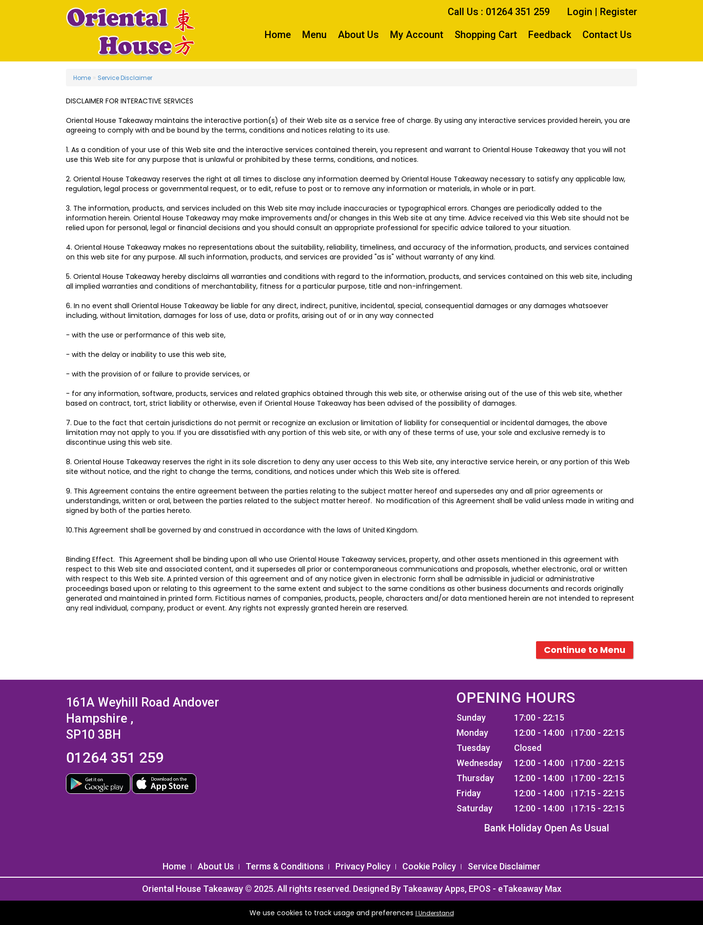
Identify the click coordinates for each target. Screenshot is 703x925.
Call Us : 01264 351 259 (499, 12)
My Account (416, 34)
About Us (358, 34)
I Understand (434, 913)
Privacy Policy (363, 866)
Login (579, 12)
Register (618, 12)
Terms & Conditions (285, 866)
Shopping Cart (486, 34)
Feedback (549, 34)
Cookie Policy (429, 866)
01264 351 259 (115, 757)
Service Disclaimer (125, 78)
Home (278, 34)
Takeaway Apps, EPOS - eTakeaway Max (482, 889)
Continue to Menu (584, 650)
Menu (314, 34)
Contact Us (607, 34)
